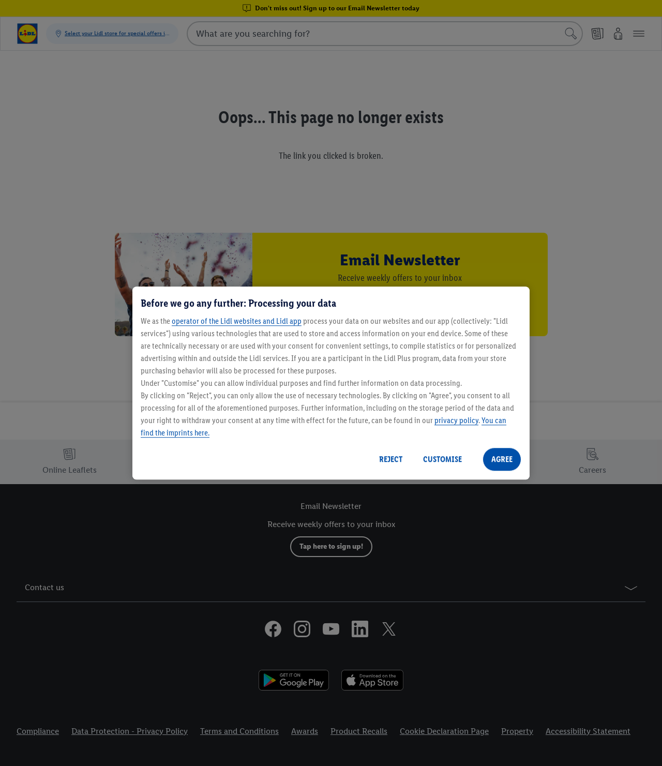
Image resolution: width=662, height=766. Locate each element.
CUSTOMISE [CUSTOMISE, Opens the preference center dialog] (442, 459)
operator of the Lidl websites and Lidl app (237, 321)
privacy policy (456, 420)
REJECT (390, 459)
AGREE (502, 459)
